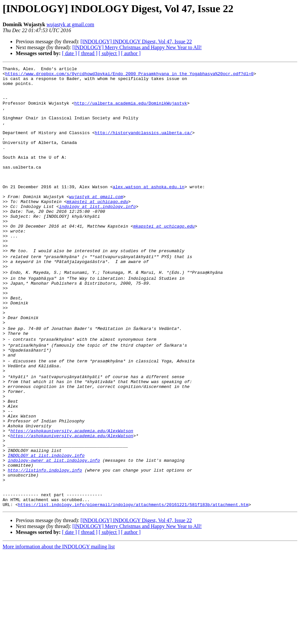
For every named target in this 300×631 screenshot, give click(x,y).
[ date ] (69, 53)
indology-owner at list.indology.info (54, 530)
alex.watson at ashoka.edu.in (148, 211)
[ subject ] (109, 53)
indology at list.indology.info (97, 235)
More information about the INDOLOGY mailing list (59, 625)
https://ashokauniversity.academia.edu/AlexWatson (71, 495)
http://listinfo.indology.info (45, 542)
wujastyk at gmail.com (70, 24)
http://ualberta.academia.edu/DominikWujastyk (130, 111)
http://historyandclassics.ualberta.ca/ (143, 146)
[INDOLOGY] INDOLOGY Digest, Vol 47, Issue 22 (136, 41)
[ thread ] (87, 53)
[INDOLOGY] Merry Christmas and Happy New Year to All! (137, 47)
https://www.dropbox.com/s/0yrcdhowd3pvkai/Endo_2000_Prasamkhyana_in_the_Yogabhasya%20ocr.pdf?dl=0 (129, 75)
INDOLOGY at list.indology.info (46, 524)
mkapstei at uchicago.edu (97, 229)
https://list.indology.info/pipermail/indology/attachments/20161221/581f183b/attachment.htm (133, 583)
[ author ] (131, 53)
